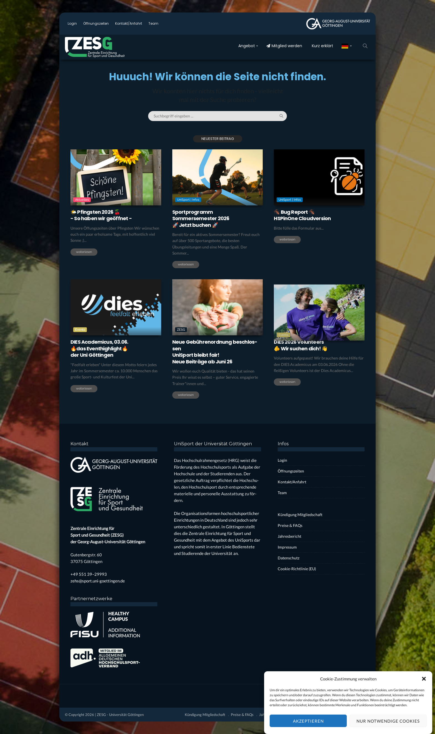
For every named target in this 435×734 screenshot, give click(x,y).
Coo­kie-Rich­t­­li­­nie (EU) (297, 568)
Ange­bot (246, 46)
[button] (424, 685)
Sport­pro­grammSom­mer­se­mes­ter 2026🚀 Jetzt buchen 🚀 (200, 218)
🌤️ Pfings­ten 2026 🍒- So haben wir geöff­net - (101, 215)
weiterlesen (84, 252)
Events (80, 351)
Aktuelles (82, 200)
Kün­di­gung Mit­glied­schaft (300, 514)
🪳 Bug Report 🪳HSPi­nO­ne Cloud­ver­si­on (302, 215)
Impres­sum (287, 547)
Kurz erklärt (322, 46)
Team (153, 23)
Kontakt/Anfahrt (128, 23)
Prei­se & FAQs (290, 525)
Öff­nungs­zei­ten (96, 23)
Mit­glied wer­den (284, 46)
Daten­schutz (288, 557)
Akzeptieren (308, 726)
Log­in (72, 23)
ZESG (181, 356)
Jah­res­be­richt (289, 536)
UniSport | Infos (188, 200)
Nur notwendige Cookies (388, 726)
